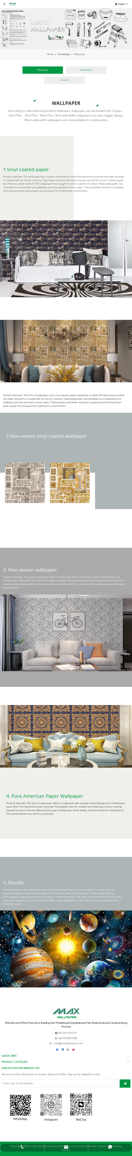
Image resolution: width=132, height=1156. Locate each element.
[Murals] (66, 949)
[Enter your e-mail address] (59, 1084)
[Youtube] (74, 1050)
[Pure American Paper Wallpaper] (66, 736)
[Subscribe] (125, 1083)
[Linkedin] (63, 1050)
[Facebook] (58, 1050)
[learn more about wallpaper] (66, 28)
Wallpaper (42, 70)
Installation (86, 70)
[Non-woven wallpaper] (66, 632)
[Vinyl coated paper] (66, 258)
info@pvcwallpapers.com (68, 1043)
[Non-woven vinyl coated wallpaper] (66, 351)
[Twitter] (68, 1050)
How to (64, 80)
